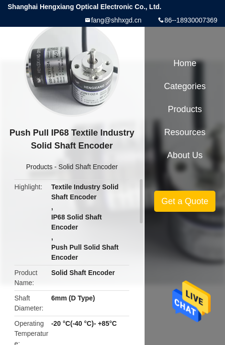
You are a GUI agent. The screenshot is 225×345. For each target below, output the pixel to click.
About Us (184, 155)
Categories (185, 86)
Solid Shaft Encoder (88, 167)
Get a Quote (184, 201)
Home (184, 63)
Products (39, 167)
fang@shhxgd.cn (116, 20)
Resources (184, 132)
